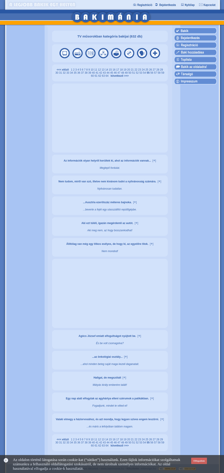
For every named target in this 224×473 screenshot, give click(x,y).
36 (79, 72)
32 (64, 72)
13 (103, 69)
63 (104, 75)
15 (111, 69)
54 (145, 72)
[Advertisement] (25, 94)
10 (92, 69)
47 (119, 72)
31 (61, 72)
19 (125, 69)
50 (130, 72)
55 (148, 72)
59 (162, 72)
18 (122, 69)
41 (97, 72)
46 (115, 72)
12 (100, 69)
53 (141, 72)
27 (154, 69)
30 (57, 72)
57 (156, 72)
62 (100, 75)
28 (158, 69)
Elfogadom (199, 460)
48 (123, 72)
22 (136, 69)
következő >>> (119, 75)
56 (152, 72)
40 (94, 72)
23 (140, 69)
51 (134, 72)
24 (143, 69)
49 (126, 72)
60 (93, 75)
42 (101, 72)
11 (96, 69)
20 (129, 69)
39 (90, 72)
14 (107, 69)
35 (75, 72)
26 (151, 69)
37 (83, 72)
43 (105, 72)
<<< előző (63, 69)
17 (118, 69)
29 (161, 69)
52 (137, 72)
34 (72, 72)
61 (96, 75)
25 (147, 69)
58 (159, 72)
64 (107, 75)
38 (86, 72)
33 (68, 72)
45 (112, 72)
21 (133, 69)
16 (114, 69)
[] (154, 160)
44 (108, 72)
